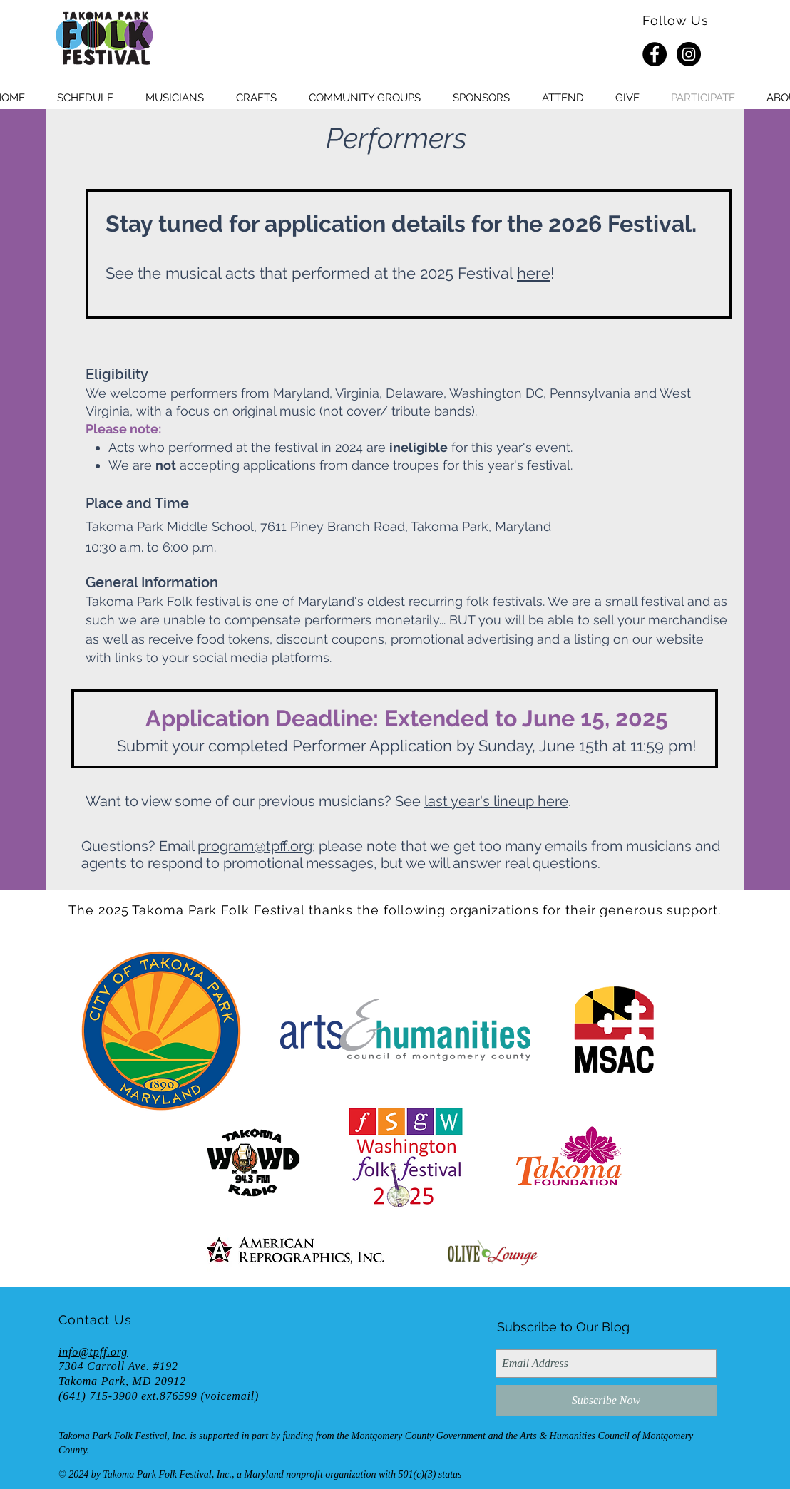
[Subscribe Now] (606, 1400)
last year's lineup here (496, 801)
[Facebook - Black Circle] (654, 54)
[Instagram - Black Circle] (689, 54)
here (533, 273)
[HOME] (104, 39)
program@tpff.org (255, 846)
